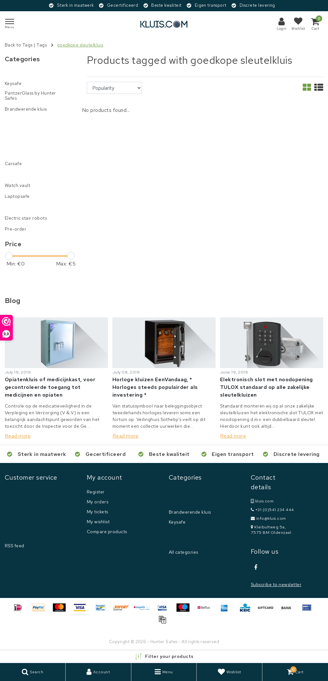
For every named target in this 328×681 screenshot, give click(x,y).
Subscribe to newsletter (276, 584)
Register (96, 492)
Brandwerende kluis (190, 512)
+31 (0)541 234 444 (272, 509)
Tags (42, 45)
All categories (183, 552)
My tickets (97, 512)
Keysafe (177, 522)
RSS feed (14, 546)
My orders (97, 502)
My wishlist (98, 522)
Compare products (107, 531)
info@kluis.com (268, 518)
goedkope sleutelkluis (80, 45)
